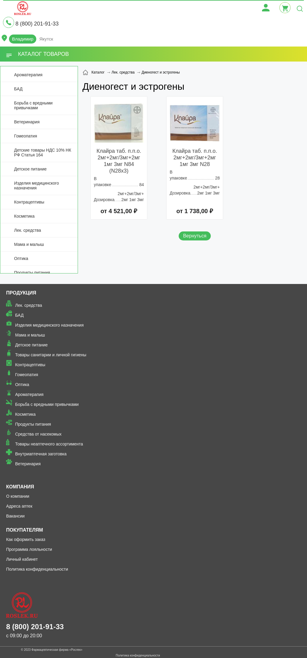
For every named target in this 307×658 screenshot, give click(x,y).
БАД (18, 88)
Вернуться (195, 235)
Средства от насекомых (38, 434)
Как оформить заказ (25, 539)
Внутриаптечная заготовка (41, 453)
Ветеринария (27, 121)
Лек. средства (27, 230)
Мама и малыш (29, 244)
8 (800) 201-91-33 (36, 24)
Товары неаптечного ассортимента (49, 444)
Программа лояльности (29, 549)
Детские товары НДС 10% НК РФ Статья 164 (42, 152)
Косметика (24, 216)
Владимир (22, 38)
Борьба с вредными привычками (33, 105)
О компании (17, 496)
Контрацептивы (29, 202)
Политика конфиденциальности (37, 569)
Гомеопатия (25, 136)
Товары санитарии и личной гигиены (50, 354)
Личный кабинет (21, 559)
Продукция (21, 292)
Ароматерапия (28, 74)
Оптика (21, 258)
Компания (20, 486)
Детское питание (30, 169)
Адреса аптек (19, 506)
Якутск (46, 38)
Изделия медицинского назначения (36, 185)
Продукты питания (32, 272)
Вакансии (15, 516)
